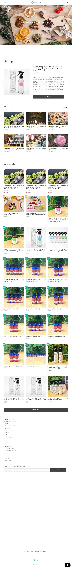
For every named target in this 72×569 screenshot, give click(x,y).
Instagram (7, 456)
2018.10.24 (28, 151)
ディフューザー (9, 428)
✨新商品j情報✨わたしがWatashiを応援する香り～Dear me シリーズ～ (14, 149)
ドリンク (7, 432)
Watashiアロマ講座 (10, 419)
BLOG (6, 444)
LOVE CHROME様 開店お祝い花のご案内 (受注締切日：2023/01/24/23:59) (14, 127)
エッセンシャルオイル (10, 421)
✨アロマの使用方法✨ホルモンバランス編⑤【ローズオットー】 (58, 149)
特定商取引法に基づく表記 (11, 450)
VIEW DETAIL (48, 96)
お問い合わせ (8, 446)
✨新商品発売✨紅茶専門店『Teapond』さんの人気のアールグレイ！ (36, 127)
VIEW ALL (65, 107)
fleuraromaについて (9, 442)
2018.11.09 (50, 129)
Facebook (7, 458)
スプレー (7, 423)
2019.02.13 (28, 129)
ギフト (6, 434)
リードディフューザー (10, 425)
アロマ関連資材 (9, 437)
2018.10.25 (6, 151)
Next (69, 82)
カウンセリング (9, 430)
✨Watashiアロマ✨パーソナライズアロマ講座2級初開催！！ (36, 149)
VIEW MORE (36, 409)
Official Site (8, 460)
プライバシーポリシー (10, 448)
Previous (2, 82)
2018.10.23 (50, 151)
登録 (58, 470)
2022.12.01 (6, 129)
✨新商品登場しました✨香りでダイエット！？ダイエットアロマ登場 (57, 127)
